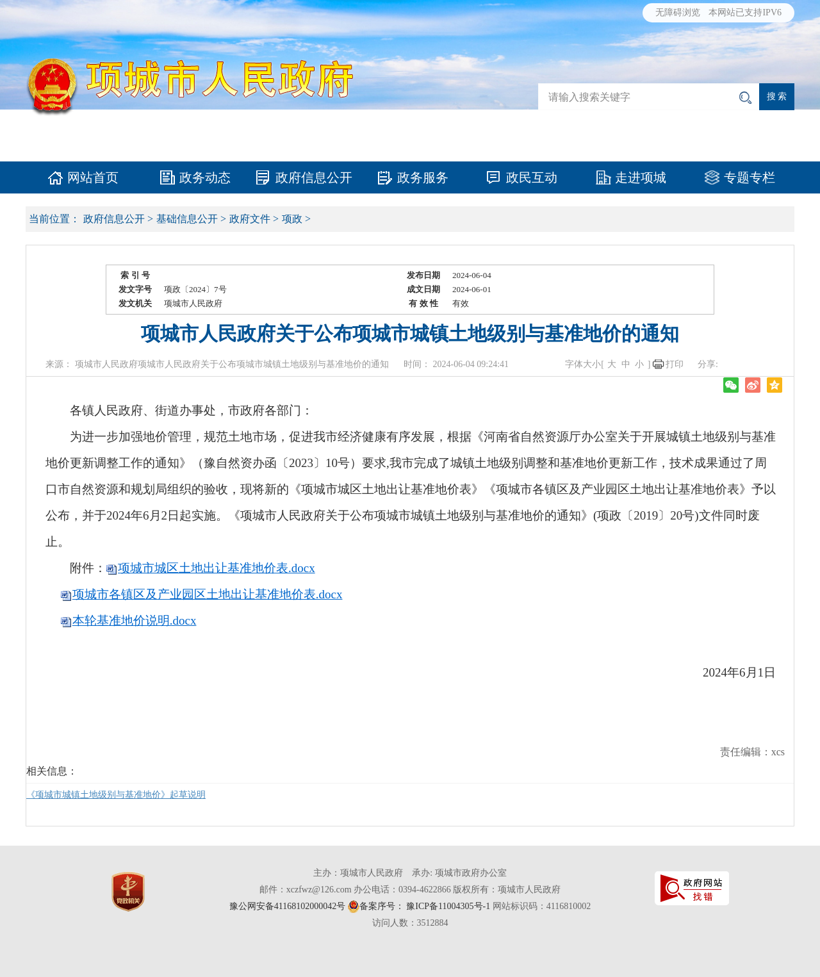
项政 (292, 218)
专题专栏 (749, 177)
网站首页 (93, 177)
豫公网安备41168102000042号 (287, 906)
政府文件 (249, 218)
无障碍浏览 (677, 12)
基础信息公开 (187, 218)
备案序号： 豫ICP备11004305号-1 (424, 906)
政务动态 (205, 177)
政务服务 (422, 177)
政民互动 (531, 177)
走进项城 (640, 177)
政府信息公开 (313, 177)
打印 (675, 364)
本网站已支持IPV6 (745, 12)
